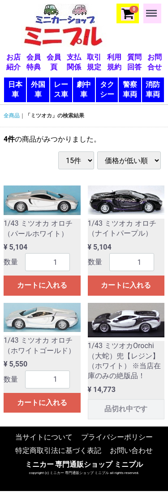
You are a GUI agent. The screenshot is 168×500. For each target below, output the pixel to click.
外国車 (38, 89)
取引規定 (94, 62)
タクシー (107, 89)
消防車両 (153, 89)
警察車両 (130, 89)
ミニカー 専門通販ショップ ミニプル (84, 464)
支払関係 (74, 62)
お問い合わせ (131, 450)
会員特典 (33, 62)
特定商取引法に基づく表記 (58, 450)
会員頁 (54, 62)
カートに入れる (42, 285)
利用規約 (114, 62)
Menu (152, 9)
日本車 (15, 89)
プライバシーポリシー (117, 437)
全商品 (12, 115)
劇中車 (84, 89)
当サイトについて (44, 437)
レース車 (61, 89)
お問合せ (154, 62)
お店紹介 (13, 62)
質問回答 (134, 62)
